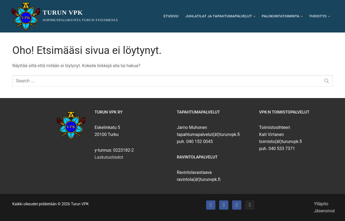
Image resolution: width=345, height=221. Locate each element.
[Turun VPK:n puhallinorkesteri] (236, 205)
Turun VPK (63, 12)
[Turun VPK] (210, 205)
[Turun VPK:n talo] (223, 205)
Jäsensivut (324, 210)
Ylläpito (321, 203)
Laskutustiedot (109, 157)
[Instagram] (249, 205)
